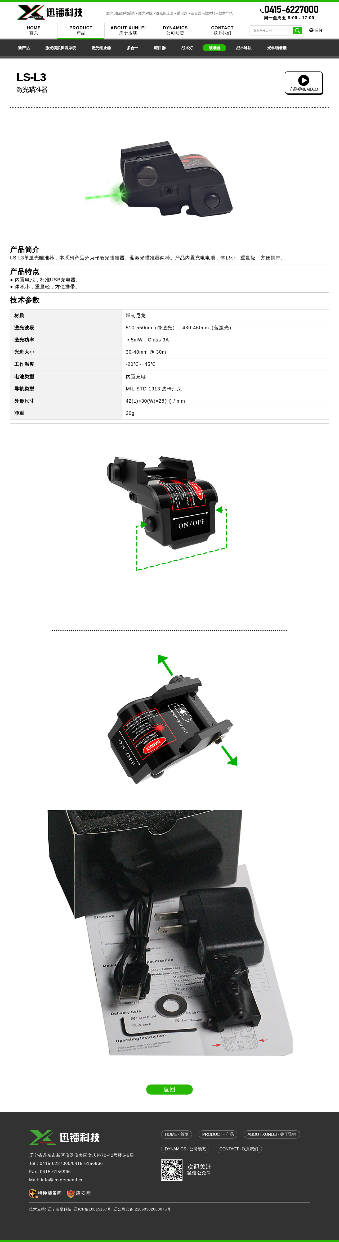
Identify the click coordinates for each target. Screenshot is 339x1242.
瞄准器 (214, 48)
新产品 (23, 48)
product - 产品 (218, 1134)
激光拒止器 (101, 48)
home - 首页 (176, 1134)
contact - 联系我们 (239, 1148)
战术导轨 (244, 48)
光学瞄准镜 (276, 48)
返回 (169, 1089)
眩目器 (160, 48)
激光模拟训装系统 (60, 48)
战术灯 (187, 48)
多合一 (132, 48)
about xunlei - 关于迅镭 (271, 1134)
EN (315, 30)
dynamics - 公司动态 (185, 1148)
